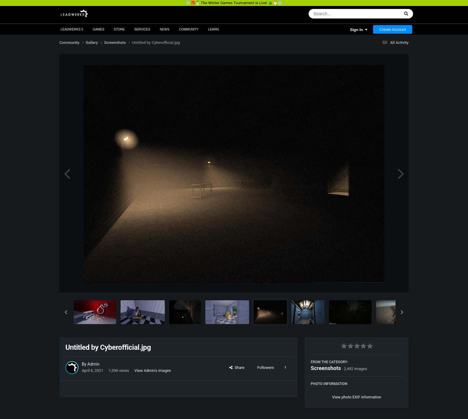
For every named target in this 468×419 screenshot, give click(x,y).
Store (119, 29)
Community (189, 29)
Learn (213, 29)
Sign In (358, 29)
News (165, 29)
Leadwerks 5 (72, 29)
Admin (93, 364)
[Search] (339, 14)
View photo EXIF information (356, 397)
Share (236, 367)
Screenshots (326, 368)
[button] (66, 312)
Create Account (392, 29)
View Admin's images (152, 370)
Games (98, 29)
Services (142, 29)
